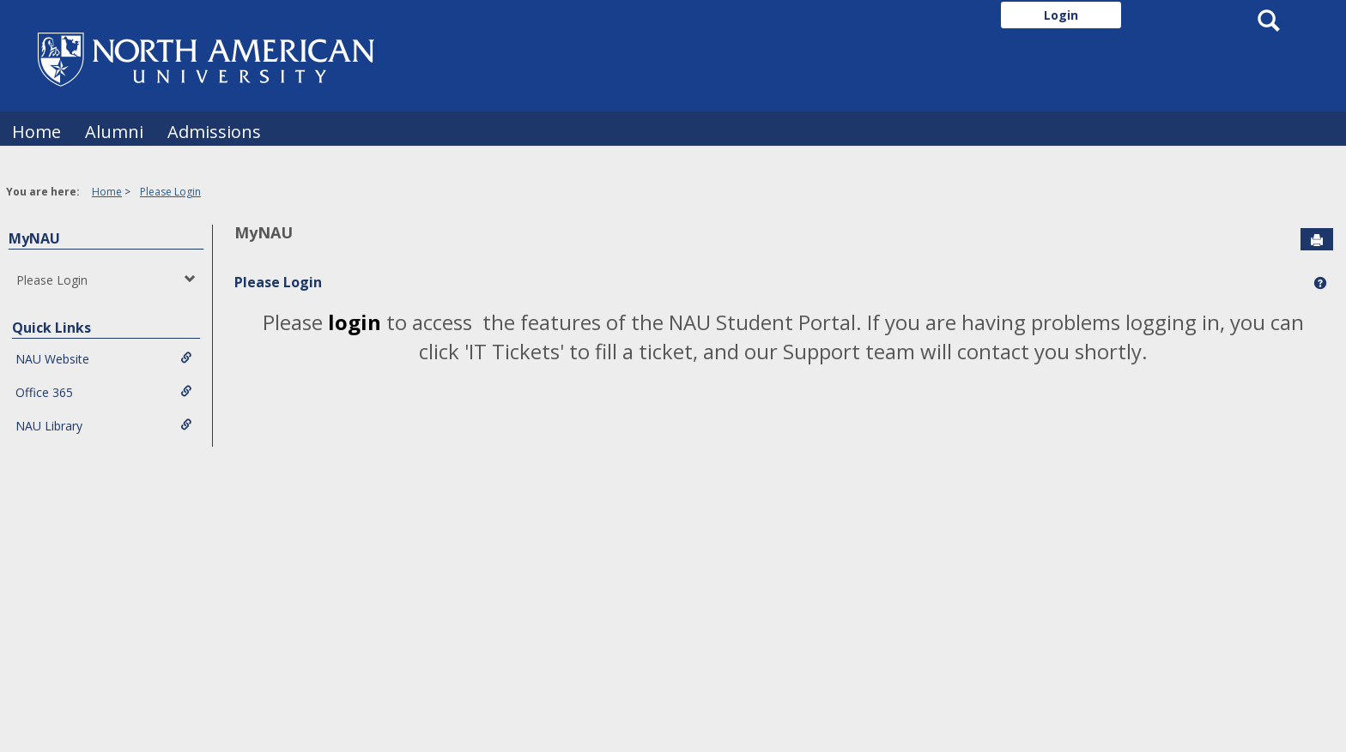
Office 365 (103, 392)
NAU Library (103, 426)
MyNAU (34, 238)
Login (1061, 15)
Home (36, 131)
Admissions (214, 131)
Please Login (170, 191)
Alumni (114, 131)
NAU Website (103, 359)
